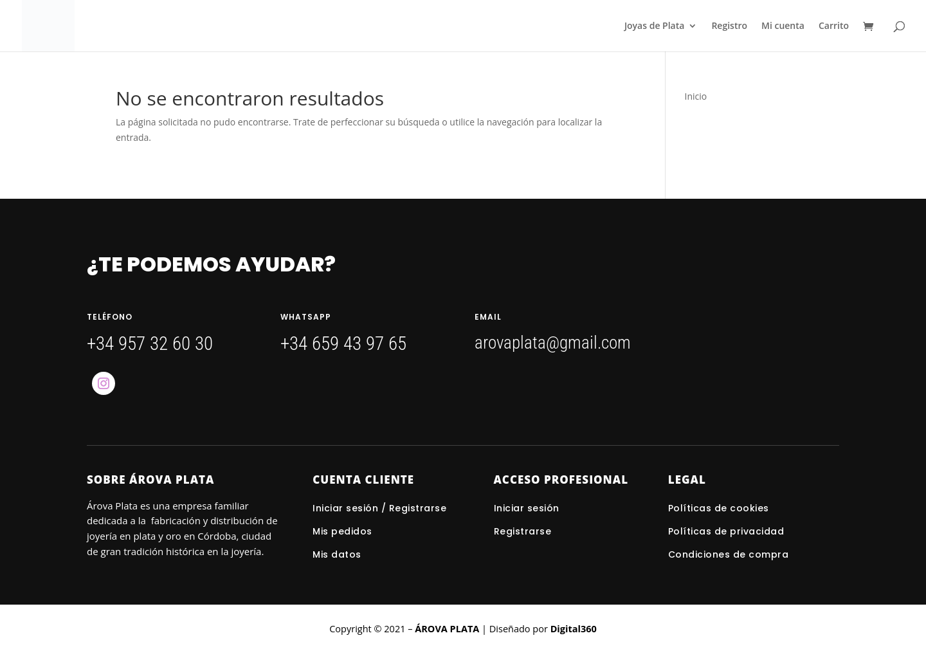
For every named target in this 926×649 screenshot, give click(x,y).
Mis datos (337, 554)
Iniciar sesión (528, 508)
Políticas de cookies (718, 508)
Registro (729, 26)
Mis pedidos (342, 531)
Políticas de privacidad (726, 531)
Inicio (696, 96)
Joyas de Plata (654, 26)
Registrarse (523, 531)
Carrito (834, 26)
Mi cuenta (782, 26)
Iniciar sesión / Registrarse (379, 508)
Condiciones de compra (728, 554)
